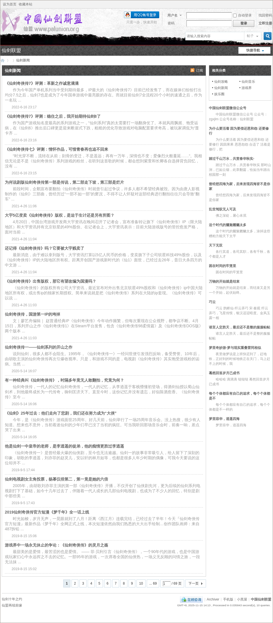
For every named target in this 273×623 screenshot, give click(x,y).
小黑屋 (242, 599)
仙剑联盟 (11, 50)
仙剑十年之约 (12, 599)
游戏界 (247, 88)
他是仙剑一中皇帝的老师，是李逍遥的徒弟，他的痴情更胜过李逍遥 (64, 446)
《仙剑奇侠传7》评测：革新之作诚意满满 (42, 83)
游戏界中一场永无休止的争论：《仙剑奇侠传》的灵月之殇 (56, 545)
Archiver (213, 599)
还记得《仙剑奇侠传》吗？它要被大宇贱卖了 (44, 248)
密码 (171, 23)
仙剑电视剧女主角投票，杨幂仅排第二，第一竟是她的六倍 (56, 479)
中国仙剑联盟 (2, 60)
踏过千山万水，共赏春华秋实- (231, 159)
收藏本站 (25, 4)
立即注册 (265, 23)
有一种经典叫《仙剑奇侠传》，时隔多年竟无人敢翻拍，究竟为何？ (64, 380)
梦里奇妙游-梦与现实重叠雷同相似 (235, 348)
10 (141, 583)
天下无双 (215, 245)
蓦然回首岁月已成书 (224, 373)
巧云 (212, 302)
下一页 (193, 583)
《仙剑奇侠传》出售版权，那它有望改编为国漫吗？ (50, 281)
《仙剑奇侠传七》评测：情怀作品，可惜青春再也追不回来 (56, 149)
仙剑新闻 (221, 88)
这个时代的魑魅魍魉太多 (227, 225)
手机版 (228, 599)
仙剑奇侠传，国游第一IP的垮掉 (32, 314)
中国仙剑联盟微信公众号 (227, 108)
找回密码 (265, 15)
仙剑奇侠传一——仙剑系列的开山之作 (38, 347)
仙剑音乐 (248, 82)
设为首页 (9, 4)
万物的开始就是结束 (224, 281)
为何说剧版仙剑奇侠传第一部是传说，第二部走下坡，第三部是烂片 (64, 182)
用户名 (172, 15)
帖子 (250, 36)
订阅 (199, 71)
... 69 (153, 583)
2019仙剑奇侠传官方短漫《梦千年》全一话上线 (47, 512)
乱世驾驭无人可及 (222, 209)
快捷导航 (253, 50)
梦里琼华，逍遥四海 (224, 419)
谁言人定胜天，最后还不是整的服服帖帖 (239, 327)
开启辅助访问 (269, 4)
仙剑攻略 (221, 82)
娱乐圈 (219, 94)
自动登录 (242, 15)
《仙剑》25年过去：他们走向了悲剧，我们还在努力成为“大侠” (61, 413)
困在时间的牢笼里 (222, 266)
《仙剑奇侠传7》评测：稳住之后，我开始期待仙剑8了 (53, 116)
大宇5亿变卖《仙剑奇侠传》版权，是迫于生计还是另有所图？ (59, 215)
